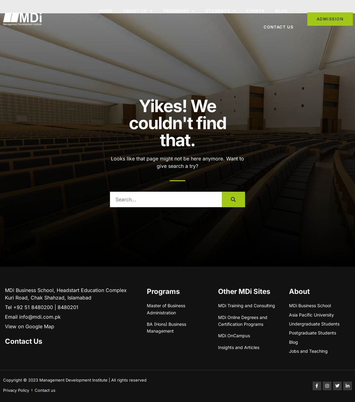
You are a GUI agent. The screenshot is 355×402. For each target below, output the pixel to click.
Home (105, 10)
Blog (281, 10)
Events (256, 10)
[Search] (233, 199)
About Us (138, 11)
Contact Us (278, 26)
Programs (179, 11)
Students (220, 11)
